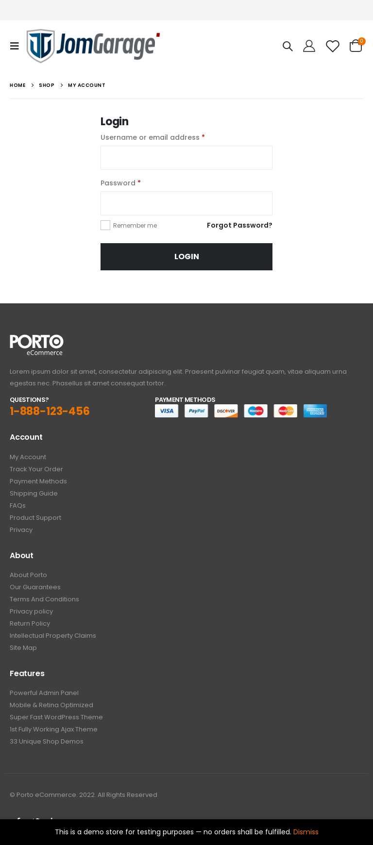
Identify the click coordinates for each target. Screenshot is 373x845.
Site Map (23, 647)
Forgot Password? (239, 225)
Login (186, 256)
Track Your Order (36, 469)
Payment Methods (38, 481)
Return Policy (30, 623)
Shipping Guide (34, 493)
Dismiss (306, 832)
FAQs (18, 505)
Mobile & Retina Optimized (51, 705)
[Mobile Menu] (17, 46)
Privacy (21, 529)
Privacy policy (31, 611)
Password (121, 183)
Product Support (35, 517)
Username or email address (153, 137)
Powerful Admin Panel (44, 692)
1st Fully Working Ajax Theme (54, 729)
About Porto (28, 575)
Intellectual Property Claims (53, 635)
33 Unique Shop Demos (47, 741)
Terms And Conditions (44, 599)
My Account (28, 457)
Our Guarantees (35, 587)
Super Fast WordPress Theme (56, 717)
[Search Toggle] (287, 46)
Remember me (135, 225)
